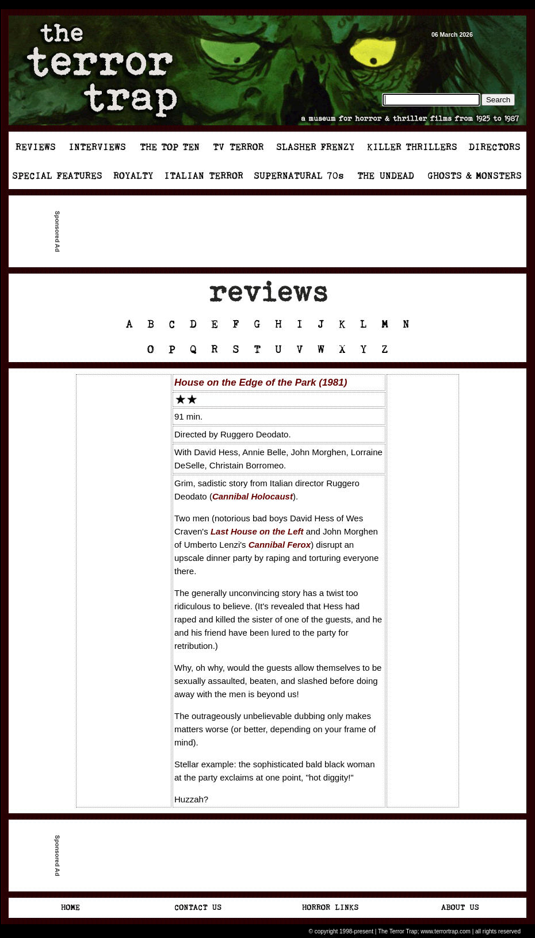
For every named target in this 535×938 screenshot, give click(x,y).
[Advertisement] (272, 231)
